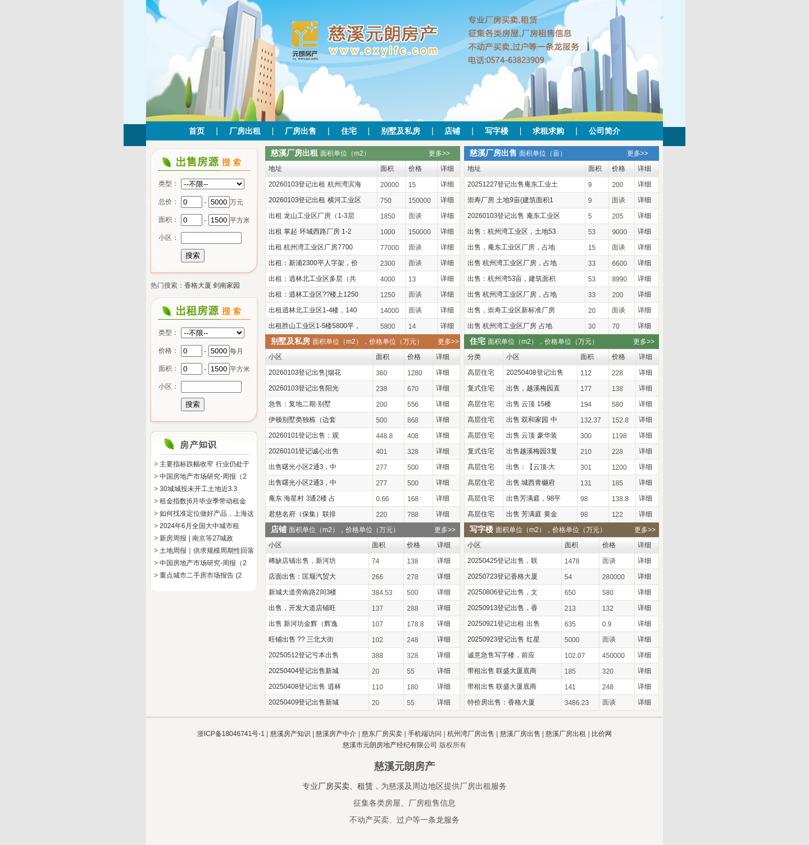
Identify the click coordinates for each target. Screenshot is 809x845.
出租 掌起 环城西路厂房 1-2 (310, 231)
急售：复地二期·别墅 (300, 404)
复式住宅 (480, 388)
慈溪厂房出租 (566, 734)
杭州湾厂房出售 (470, 734)
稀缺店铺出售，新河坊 (302, 561)
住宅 (349, 130)
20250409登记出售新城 (304, 702)
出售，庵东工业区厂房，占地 (511, 247)
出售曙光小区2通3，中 (303, 467)
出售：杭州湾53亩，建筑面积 (511, 279)
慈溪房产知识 (290, 734)
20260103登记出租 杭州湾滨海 (315, 184)
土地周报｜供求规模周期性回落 (207, 551)
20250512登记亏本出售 (304, 655)
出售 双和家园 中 (531, 420)
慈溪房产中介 (336, 734)
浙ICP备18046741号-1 (231, 734)
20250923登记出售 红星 (503, 639)
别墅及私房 (400, 130)
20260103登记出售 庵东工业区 (513, 216)
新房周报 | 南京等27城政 (196, 538)
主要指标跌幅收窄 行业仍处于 (204, 464)
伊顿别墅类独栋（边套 (302, 420)
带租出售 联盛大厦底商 (502, 671)
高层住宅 (480, 372)
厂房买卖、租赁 (345, 786)
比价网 (602, 734)
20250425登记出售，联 (502, 561)
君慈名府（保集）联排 (302, 514)
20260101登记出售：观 (304, 435)
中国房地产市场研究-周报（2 (203, 476)
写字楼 (496, 130)
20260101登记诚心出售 (304, 451)
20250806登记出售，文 (502, 592)
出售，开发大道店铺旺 (302, 608)
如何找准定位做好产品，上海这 (207, 513)
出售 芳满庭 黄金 (531, 514)
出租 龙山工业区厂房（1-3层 (311, 216)
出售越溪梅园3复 (531, 451)
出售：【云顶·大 (530, 467)
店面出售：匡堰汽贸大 (302, 576)
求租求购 (548, 130)
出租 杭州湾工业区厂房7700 (311, 247)
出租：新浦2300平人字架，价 (313, 263)
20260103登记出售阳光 (304, 388)
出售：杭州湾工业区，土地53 (511, 231)
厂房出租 (245, 130)
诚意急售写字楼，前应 (501, 655)
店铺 (452, 130)
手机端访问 (425, 734)
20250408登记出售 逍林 (305, 686)
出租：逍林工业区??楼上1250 (313, 294)
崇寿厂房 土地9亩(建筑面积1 (510, 200)
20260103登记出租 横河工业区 (315, 200)
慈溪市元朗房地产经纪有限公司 (390, 745)
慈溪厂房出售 (520, 734)
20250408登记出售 (534, 372)
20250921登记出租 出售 (503, 624)
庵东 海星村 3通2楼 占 (302, 498)
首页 (196, 130)
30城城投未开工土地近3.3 (198, 489)
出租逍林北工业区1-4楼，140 (313, 310)
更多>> (439, 153)
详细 (447, 184)
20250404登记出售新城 (304, 671)
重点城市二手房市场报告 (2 (201, 575)
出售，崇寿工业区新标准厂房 (511, 310)
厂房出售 (300, 130)
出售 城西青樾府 (530, 483)
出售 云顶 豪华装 (531, 435)
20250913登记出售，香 (502, 608)
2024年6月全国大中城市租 (199, 526)
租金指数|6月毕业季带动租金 (203, 501)
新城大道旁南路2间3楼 (303, 592)
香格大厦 (197, 285)
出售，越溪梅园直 (533, 388)
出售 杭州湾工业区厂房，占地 (512, 263)
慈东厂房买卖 (382, 734)
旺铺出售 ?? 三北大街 (301, 639)
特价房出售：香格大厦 (501, 702)
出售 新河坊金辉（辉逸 (303, 624)
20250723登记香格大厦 (502, 576)
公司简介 (604, 130)
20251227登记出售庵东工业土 (512, 184)
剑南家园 (226, 285)
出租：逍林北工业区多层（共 (312, 279)
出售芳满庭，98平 (533, 498)
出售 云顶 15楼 (528, 404)
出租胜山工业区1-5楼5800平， (315, 326)
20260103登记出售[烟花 (305, 372)
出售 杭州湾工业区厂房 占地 (509, 326)
